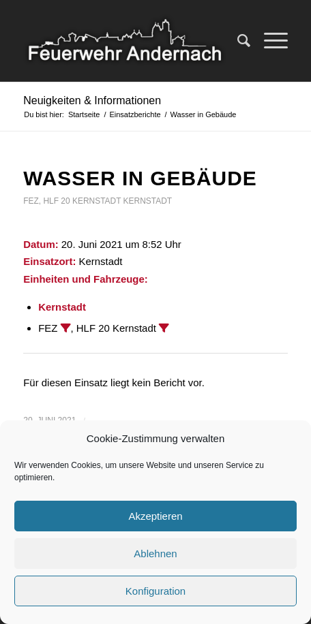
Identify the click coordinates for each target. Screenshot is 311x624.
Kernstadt (148, 201)
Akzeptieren (155, 516)
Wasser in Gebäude (140, 178)
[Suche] (237, 41)
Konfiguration (155, 591)
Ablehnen (155, 553)
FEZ (31, 201)
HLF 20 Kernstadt (82, 201)
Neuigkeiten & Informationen (92, 100)
